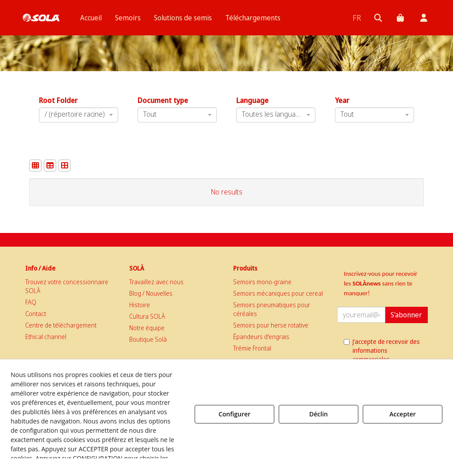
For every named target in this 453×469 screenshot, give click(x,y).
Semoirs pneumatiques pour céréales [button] (271, 309)
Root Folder (58, 100)
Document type (163, 100)
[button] (41, 17)
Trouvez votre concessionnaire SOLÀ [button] (66, 286)
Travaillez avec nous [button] (156, 282)
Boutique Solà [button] (148, 339)
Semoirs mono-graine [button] (262, 282)
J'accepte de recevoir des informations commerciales (382, 350)
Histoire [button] (139, 305)
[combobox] (275, 114)
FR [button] (357, 17)
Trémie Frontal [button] (252, 348)
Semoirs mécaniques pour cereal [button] (278, 293)
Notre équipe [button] (147, 328)
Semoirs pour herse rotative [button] (270, 325)
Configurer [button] (234, 414)
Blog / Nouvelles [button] (151, 293)
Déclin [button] (318, 414)
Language (252, 100)
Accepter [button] (402, 414)
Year (342, 100)
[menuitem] (90, 17)
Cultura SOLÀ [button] (147, 316)
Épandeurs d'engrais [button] (261, 336)
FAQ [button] (30, 302)
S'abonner (406, 315)
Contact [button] (35, 313)
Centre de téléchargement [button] (60, 325)
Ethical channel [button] (45, 336)
